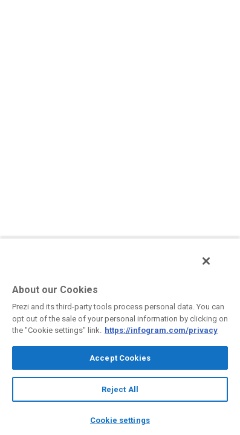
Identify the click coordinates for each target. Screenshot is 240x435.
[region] (120, 339)
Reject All (120, 389)
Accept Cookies (120, 357)
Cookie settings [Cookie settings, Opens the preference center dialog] (120, 420)
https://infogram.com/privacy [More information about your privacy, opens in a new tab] (161, 330)
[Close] (214, 267)
